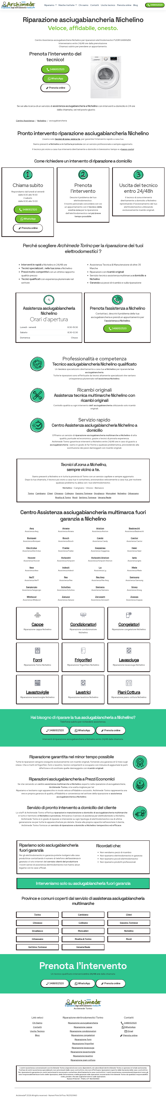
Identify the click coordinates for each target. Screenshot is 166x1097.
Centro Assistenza (25, 120)
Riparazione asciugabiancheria (83, 1022)
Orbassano (133, 493)
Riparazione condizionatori (83, 1031)
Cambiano (40, 493)
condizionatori (83, 624)
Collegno (69, 493)
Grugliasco (99, 493)
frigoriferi (83, 660)
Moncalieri (111, 493)
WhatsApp (55, 78)
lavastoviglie (37, 692)
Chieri (50, 493)
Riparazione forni (83, 1039)
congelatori (128, 624)
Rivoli (75, 497)
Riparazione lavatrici (83, 1055)
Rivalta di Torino (63, 497)
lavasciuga (129, 660)
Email (128, 1031)
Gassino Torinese (83, 493)
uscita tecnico (108, 5)
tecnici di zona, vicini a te (67, 139)
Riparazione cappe (83, 1027)
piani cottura (129, 692)
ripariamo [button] (49, 5)
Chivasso (58, 493)
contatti (94, 5)
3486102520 (155, 5)
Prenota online (124, 5)
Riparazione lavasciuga (83, 1047)
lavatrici (83, 692)
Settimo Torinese (87, 497)
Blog (135, 5)
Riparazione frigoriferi (83, 1043)
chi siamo (83, 5)
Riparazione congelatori (83, 1035)
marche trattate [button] (67, 5)
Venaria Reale (104, 497)
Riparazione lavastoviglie (83, 1051)
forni (37, 660)
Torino (31, 493)
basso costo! (127, 149)
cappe (37, 624)
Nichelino (41, 120)
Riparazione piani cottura (83, 1060)
